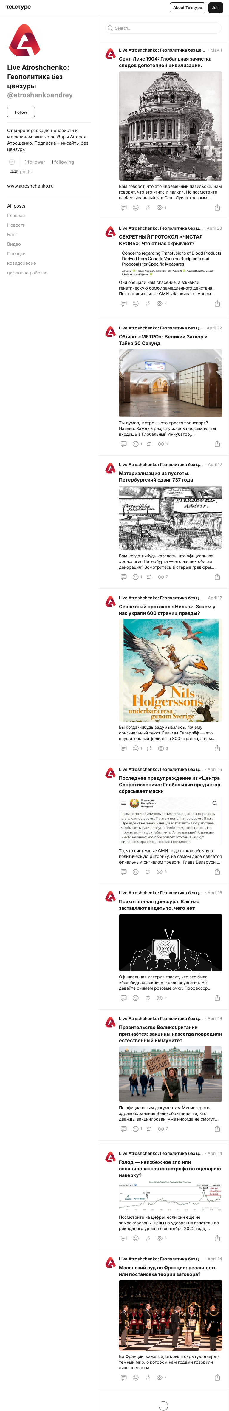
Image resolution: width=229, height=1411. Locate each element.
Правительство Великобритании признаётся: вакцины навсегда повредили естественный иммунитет (165, 1036)
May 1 (216, 50)
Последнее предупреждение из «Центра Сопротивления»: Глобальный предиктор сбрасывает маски (170, 786)
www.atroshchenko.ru (30, 186)
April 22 (214, 329)
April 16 (214, 770)
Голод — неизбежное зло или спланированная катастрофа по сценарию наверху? (158, 1172)
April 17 (214, 466)
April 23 (214, 228)
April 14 (214, 1021)
